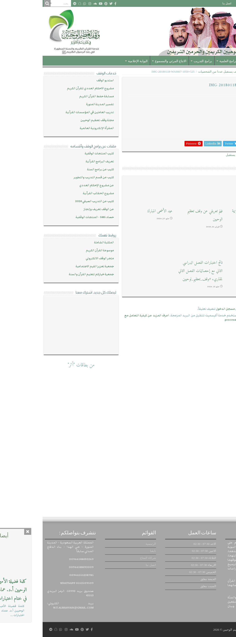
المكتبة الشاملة (61, 242)
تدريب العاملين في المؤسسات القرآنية (47, 112)
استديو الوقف (62, 80)
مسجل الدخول (182, 309)
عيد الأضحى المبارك (117, 211)
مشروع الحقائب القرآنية (55, 193)
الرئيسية (228, 3)
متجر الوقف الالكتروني (57, 258)
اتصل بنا (184, 3)
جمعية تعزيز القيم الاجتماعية (52, 266)
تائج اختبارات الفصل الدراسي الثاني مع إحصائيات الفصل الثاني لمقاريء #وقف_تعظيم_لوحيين (158, 271)
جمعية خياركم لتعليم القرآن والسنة (48, 274)
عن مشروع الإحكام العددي (54, 185)
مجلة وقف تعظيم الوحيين (54, 120)
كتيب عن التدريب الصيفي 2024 (52, 201)
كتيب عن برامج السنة (57, 169)
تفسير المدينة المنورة (57, 104)
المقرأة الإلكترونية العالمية (54, 128)
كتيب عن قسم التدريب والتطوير (51, 177)
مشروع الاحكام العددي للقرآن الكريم (47, 88)
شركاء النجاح (200, 3)
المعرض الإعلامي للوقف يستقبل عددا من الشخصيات (188, 71)
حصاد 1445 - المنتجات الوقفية (52, 217)
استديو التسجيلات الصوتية (213, 262)
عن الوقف (211, 61)
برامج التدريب (160, 61)
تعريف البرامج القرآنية (57, 161)
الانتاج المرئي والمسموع (128, 61)
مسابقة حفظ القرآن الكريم (54, 96)
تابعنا (215, 3)
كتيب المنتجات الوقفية (56, 153)
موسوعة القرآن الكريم (57, 250)
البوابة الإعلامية (95, 61)
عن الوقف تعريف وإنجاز (56, 209)
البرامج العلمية (186, 61)
